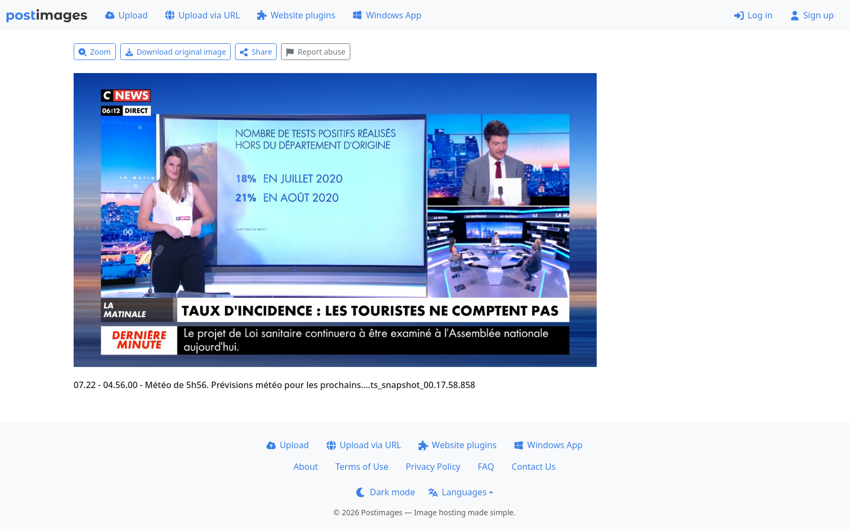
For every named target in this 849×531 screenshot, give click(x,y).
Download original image (175, 52)
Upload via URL (202, 15)
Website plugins (296, 15)
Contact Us (534, 467)
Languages (457, 492)
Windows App (386, 15)
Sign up (812, 15)
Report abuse (315, 52)
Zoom (95, 52)
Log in (753, 15)
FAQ (486, 467)
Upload (126, 15)
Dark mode (385, 492)
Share (256, 52)
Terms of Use (361, 467)
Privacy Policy (433, 467)
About (305, 467)
